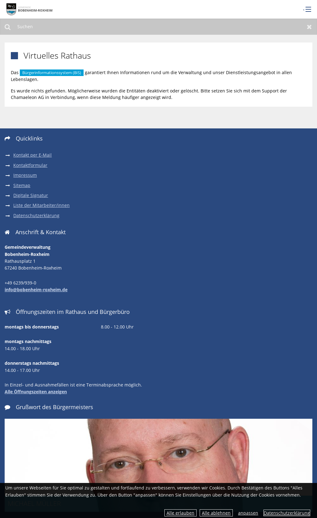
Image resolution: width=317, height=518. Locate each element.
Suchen (7, 27)
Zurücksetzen (309, 27)
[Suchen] (158, 27)
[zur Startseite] (29, 9)
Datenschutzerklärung (287, 513)
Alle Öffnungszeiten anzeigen (36, 392)
